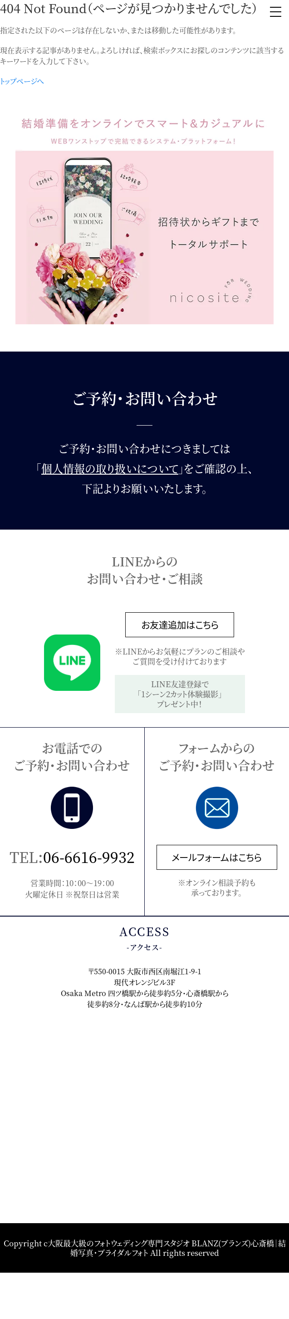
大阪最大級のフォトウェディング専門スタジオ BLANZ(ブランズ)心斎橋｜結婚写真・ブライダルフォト (167, 1247)
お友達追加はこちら (180, 624)
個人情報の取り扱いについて (109, 468)
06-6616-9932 (89, 856)
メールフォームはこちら (216, 857)
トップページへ (22, 81)
